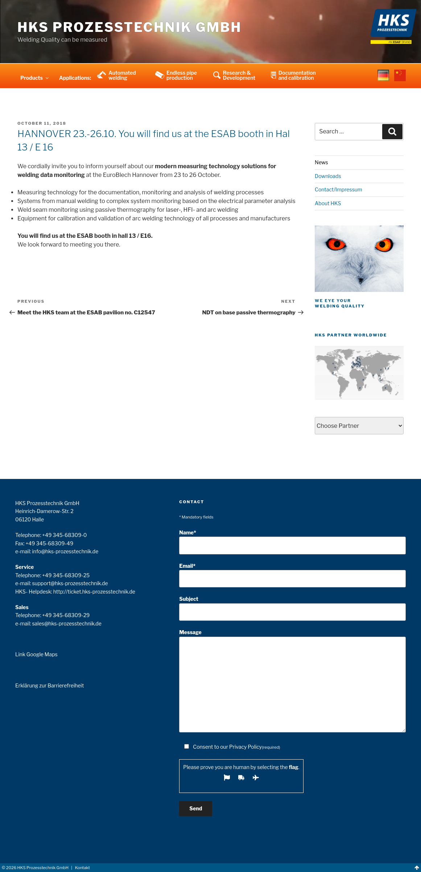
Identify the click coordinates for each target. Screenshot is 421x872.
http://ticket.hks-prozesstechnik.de (94, 591)
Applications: (75, 78)
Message (292, 680)
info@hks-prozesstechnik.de (65, 551)
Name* (292, 541)
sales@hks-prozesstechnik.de (66, 623)
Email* (292, 575)
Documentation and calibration (297, 75)
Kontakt (82, 867)
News (321, 162)
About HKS (328, 203)
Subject (292, 608)
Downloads (328, 176)
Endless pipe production (181, 75)
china (400, 80)
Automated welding (122, 75)
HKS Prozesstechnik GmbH (129, 27)
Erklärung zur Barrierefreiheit (49, 685)
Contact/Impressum (338, 189)
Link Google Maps (36, 654)
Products (35, 78)
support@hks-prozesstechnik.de (70, 583)
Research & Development (239, 75)
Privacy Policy (245, 747)
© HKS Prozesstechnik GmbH (35, 867)
